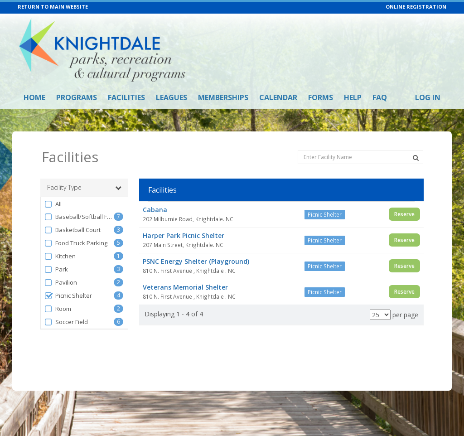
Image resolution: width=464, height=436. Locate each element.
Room (57, 309)
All (53, 204)
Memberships (223, 97)
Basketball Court (72, 230)
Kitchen (60, 256)
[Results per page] (380, 315)
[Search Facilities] (416, 157)
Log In (427, 97)
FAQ (379, 97)
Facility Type (84, 188)
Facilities (126, 97)
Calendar (278, 97)
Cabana (155, 209)
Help (353, 97)
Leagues (171, 97)
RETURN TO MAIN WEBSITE (53, 6)
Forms (320, 97)
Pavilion (60, 282)
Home (34, 97)
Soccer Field (66, 322)
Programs (76, 97)
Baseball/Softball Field (79, 217)
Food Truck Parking (75, 243)
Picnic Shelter (68, 295)
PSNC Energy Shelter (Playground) (196, 261)
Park (56, 269)
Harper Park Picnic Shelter (183, 235)
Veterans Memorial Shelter (185, 287)
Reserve (404, 214)
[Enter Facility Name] (360, 157)
